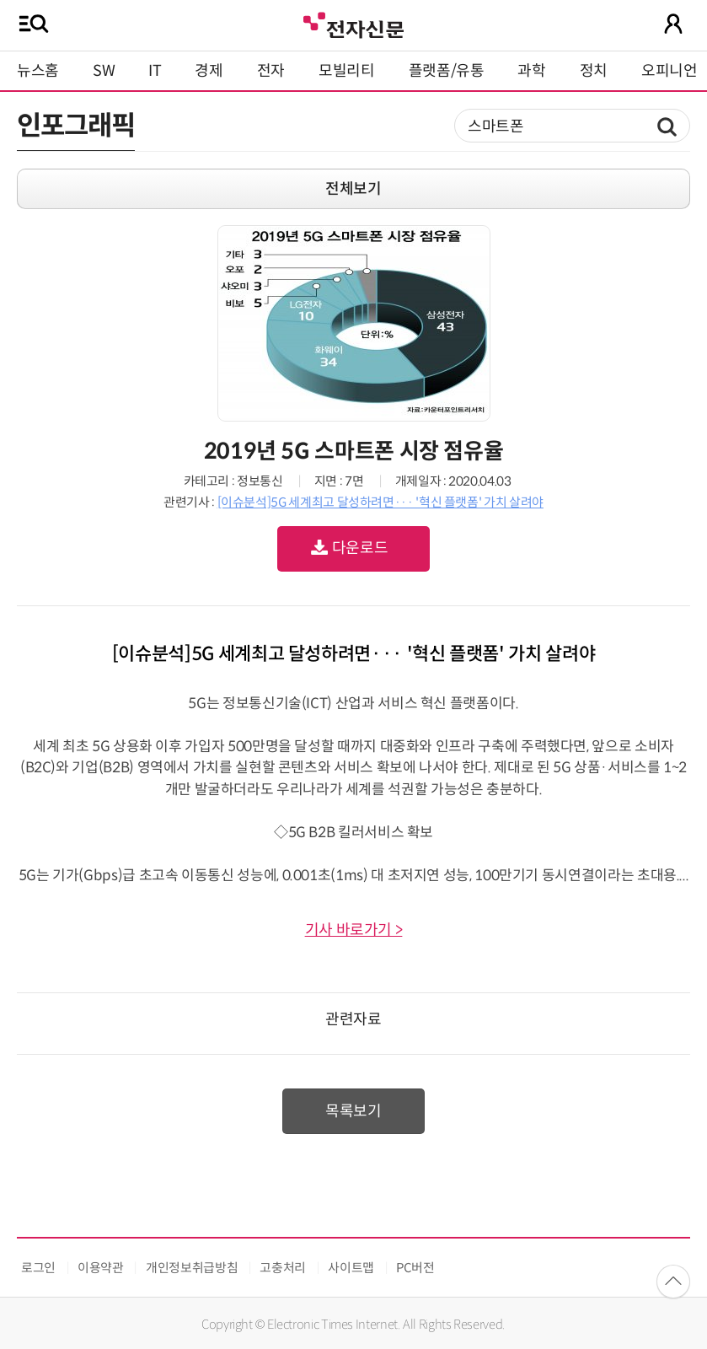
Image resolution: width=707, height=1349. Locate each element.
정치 (594, 71)
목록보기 (353, 1111)
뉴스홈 (38, 71)
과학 (531, 71)
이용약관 (101, 1268)
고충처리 (283, 1268)
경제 (208, 71)
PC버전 (415, 1268)
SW (104, 71)
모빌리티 (347, 71)
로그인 (38, 1268)
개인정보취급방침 (192, 1268)
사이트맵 (351, 1268)
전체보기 (353, 189)
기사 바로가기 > (354, 930)
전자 (271, 71)
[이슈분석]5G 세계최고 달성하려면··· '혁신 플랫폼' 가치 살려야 (380, 502)
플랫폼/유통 (447, 71)
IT (154, 71)
